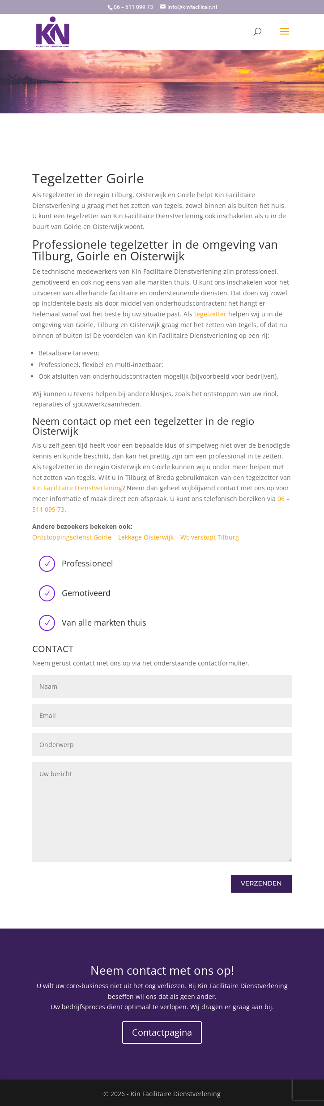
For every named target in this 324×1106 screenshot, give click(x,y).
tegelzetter (210, 314)
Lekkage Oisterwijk (146, 537)
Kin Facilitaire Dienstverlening (77, 488)
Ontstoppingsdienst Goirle (71, 537)
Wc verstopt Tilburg (209, 537)
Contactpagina (162, 1032)
